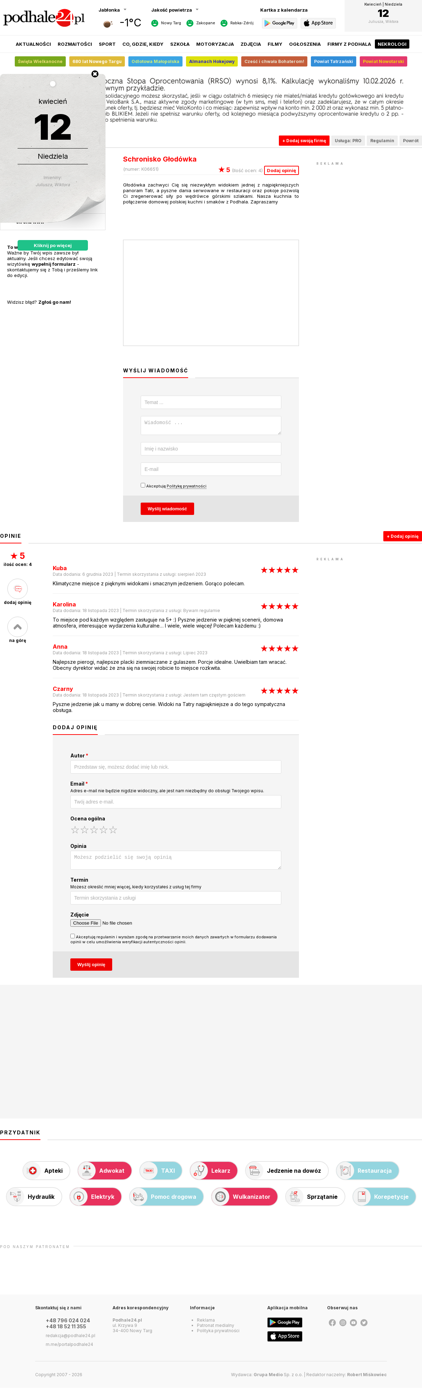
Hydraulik (31, 1201)
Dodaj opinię (281, 170)
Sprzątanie (312, 1201)
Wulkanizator (241, 1201)
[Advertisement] (369, 211)
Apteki (43, 1175)
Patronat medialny (215, 1329)
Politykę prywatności (186, 488)
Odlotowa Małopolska (155, 61)
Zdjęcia (251, 44)
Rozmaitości (75, 44)
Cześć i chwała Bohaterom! (274, 61)
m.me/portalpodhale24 (69, 1348)
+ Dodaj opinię (402, 538)
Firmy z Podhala (349, 44)
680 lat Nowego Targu (97, 61)
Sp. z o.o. (278, 1378)
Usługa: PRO (348, 140)
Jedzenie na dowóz (283, 1175)
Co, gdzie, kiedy (143, 44)
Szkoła (180, 44)
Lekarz (210, 1175)
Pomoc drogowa (163, 1201)
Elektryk (92, 1201)
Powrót (410, 140)
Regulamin (382, 140)
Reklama (206, 1324)
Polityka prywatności (218, 1334)
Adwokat (101, 1175)
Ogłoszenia (305, 44)
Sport (107, 44)
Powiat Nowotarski (383, 61)
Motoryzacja (215, 44)
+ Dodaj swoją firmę (304, 140)
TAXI (157, 1175)
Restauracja (364, 1175)
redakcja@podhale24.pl (70, 1339)
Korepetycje (381, 1201)
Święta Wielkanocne (40, 61)
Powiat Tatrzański (333, 61)
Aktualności (33, 44)
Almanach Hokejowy (212, 61)
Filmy (275, 44)
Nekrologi (392, 44)
